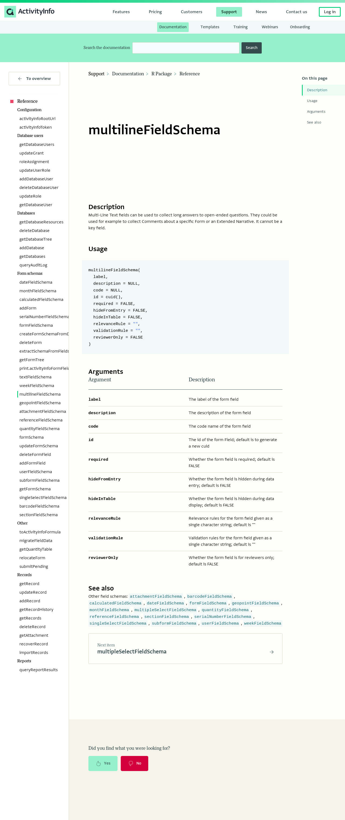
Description (317, 90)
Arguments (316, 111)
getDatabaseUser (35, 204)
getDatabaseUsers (36, 144)
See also (314, 122)
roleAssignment (34, 161)
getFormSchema (35, 489)
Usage (312, 100)
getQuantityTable (35, 549)
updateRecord (33, 592)
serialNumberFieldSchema (39, 316)
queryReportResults (38, 670)
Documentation (128, 74)
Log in (330, 12)
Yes (103, 759)
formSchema (31, 437)
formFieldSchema (36, 325)
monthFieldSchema (37, 291)
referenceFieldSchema (39, 420)
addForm (27, 308)
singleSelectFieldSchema (39, 497)
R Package (161, 74)
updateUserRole (34, 170)
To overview (34, 78)
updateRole (30, 196)
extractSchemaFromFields (39, 351)
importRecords (33, 652)
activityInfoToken (35, 127)
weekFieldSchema (36, 385)
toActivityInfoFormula (39, 532)
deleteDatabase (34, 230)
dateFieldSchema (35, 282)
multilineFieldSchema (39, 394)
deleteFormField (35, 454)
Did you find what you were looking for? (129, 744)
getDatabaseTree (35, 239)
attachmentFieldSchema (39, 411)
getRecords (30, 618)
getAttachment (33, 635)
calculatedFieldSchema (39, 299)
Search (251, 47)
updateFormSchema (38, 446)
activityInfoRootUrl (37, 118)
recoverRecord (33, 644)
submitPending (33, 566)
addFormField (32, 463)
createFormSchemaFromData (39, 334)
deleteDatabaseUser (38, 187)
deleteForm (30, 342)
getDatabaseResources (39, 222)
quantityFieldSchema (39, 428)
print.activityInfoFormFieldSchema (39, 368)
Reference (23, 101)
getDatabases (32, 256)
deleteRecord (32, 626)
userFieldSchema (35, 471)
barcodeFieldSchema (39, 506)
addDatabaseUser (36, 179)
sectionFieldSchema (38, 515)
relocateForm (32, 558)
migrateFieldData (35, 540)
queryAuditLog (33, 265)
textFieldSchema (35, 377)
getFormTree (31, 360)
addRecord (29, 601)
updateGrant (31, 153)
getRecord (29, 583)
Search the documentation (107, 47)
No (134, 759)
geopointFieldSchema (39, 403)
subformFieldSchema (39, 480)
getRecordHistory (36, 609)
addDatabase (31, 248)
